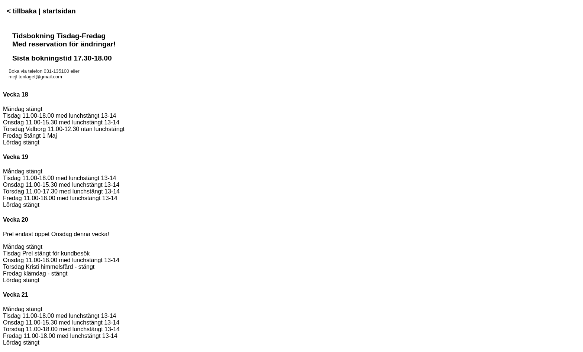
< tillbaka (23, 11)
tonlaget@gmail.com (40, 76)
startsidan (58, 11)
